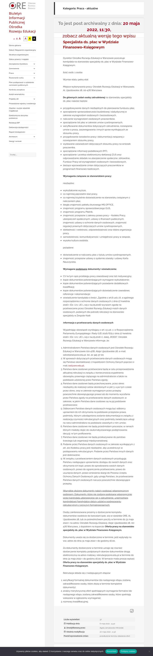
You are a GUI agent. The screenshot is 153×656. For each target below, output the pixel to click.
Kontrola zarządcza (17, 90)
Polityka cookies (128, 651)
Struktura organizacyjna (18, 55)
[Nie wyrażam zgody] (149, 651)
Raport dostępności (17, 132)
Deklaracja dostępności (18, 127)
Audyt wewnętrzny (16, 94)
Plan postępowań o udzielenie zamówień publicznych (21, 83)
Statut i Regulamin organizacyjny (22, 50)
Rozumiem (111, 651)
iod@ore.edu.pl (76, 365)
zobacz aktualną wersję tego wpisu (99, 35)
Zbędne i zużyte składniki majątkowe (19, 109)
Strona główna (15, 45)
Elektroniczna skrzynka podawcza (18, 116)
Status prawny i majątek (19, 59)
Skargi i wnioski (15, 141)
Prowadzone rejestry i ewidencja (22, 104)
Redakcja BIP (14, 123)
